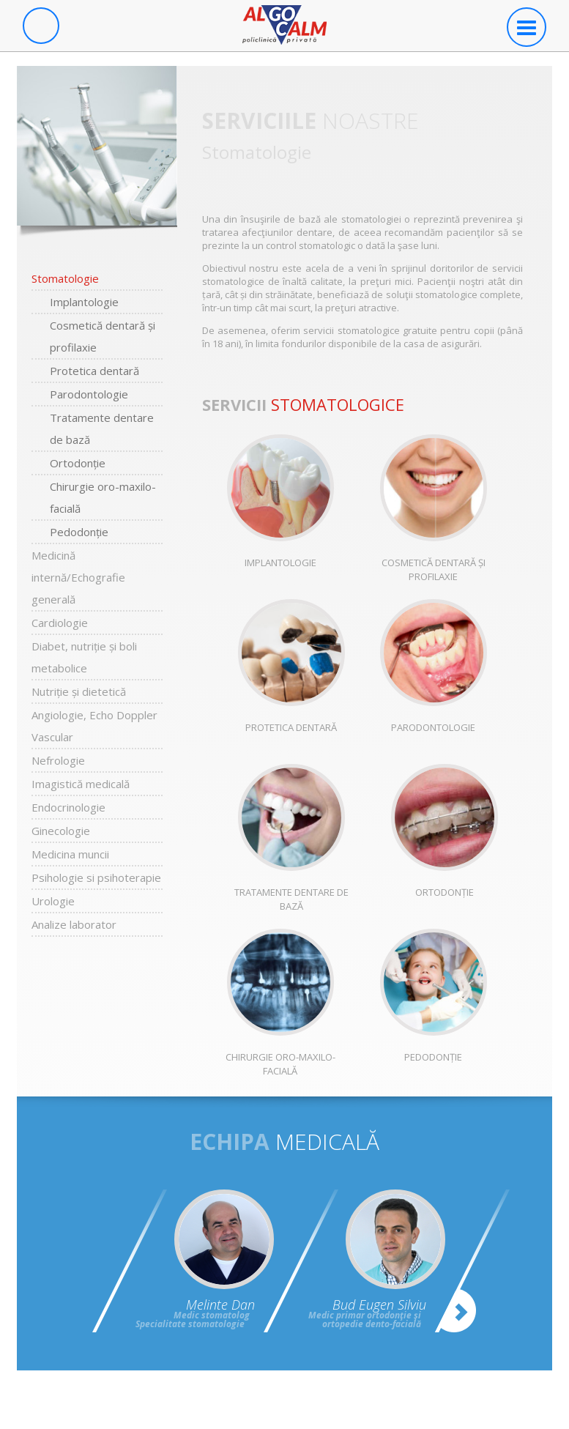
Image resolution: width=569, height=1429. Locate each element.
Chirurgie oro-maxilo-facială (103, 497)
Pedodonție (79, 531)
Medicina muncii (70, 854)
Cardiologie (59, 622)
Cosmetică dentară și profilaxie (102, 336)
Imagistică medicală (80, 783)
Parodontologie (89, 394)
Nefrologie (58, 760)
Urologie (53, 901)
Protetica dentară (94, 370)
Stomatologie (65, 278)
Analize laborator (73, 924)
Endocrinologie (68, 807)
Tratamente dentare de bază (102, 428)
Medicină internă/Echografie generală (78, 577)
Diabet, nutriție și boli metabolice (84, 657)
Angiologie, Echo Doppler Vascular (94, 726)
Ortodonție (77, 463)
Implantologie (84, 301)
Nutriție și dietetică (78, 691)
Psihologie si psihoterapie (96, 877)
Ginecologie (60, 830)
